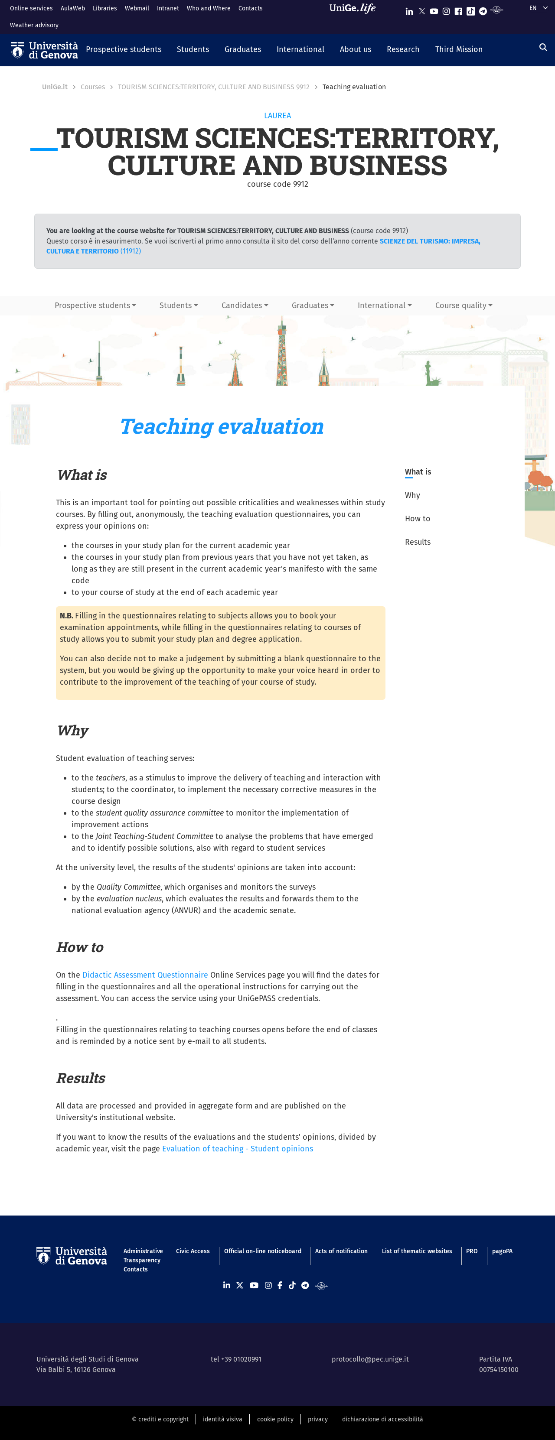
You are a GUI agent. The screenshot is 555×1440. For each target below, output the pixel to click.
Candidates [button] (242, 305)
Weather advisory (34, 25)
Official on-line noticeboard (262, 1251)
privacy (318, 1419)
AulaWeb (73, 8)
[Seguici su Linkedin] (409, 9)
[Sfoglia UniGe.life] (356, 16)
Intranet (168, 8)
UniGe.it (55, 87)
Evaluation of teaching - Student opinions (237, 1149)
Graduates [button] (310, 305)
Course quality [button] (460, 305)
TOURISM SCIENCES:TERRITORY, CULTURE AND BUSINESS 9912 (214, 87)
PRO (472, 1251)
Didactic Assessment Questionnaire (145, 975)
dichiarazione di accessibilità (382, 1419)
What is (418, 472)
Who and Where (209, 8)
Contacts (250, 8)
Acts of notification (341, 1251)
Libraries (105, 8)
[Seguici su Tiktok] (471, 9)
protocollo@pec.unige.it (370, 1359)
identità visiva (222, 1419)
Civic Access (193, 1251)
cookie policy (275, 1419)
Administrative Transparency (143, 1256)
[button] (123, 50)
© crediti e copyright (160, 1419)
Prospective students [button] (92, 305)
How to (418, 518)
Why (412, 495)
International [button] (381, 305)
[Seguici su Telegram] (483, 9)
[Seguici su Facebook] (458, 9)
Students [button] (176, 305)
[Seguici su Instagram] (446, 9)
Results (418, 542)
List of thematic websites (417, 1251)
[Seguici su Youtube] (434, 9)
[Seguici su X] (422, 9)
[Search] (543, 47)
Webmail (137, 8)
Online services (31, 8)
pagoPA (502, 1251)
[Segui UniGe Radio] (496, 9)
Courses (93, 87)
